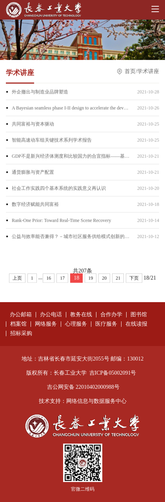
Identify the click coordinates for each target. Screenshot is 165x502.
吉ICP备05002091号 (112, 373)
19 (90, 279)
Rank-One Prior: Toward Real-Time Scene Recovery (61, 221)
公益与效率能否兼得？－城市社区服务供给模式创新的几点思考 (71, 237)
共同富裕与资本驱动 (33, 124)
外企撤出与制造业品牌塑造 (40, 92)
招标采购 (21, 333)
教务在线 (81, 314)
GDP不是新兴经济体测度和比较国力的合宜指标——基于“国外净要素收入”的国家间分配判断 (71, 156)
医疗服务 (106, 324)
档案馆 (18, 324)
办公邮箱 (21, 314)
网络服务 (46, 324)
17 (62, 279)
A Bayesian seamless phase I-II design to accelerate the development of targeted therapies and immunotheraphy (71, 108)
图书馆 (139, 314)
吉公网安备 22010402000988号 (83, 387)
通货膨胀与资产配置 (33, 173)
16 (48, 279)
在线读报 (136, 324)
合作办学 (111, 314)
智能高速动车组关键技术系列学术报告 (52, 140)
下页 (134, 279)
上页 (17, 279)
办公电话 (51, 314)
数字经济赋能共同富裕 (35, 205)
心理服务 (76, 324)
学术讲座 (148, 72)
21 (118, 279)
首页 (130, 72)
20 (104, 279)
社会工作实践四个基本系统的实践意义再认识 (59, 189)
